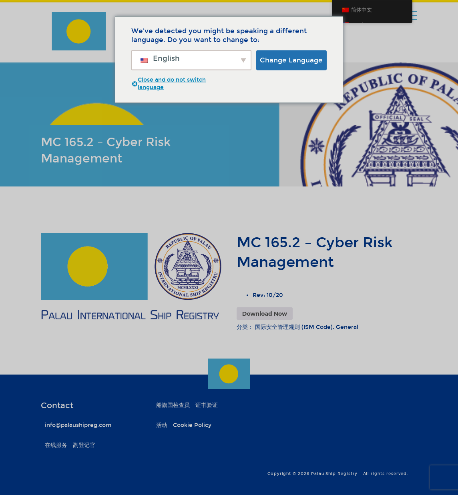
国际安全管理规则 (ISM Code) (294, 327)
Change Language (291, 60)
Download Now (264, 313)
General (347, 327)
